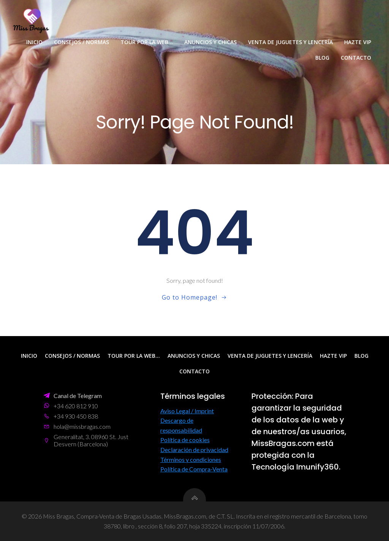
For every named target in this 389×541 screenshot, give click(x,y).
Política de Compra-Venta (194, 469)
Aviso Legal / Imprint (187, 410)
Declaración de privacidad (194, 449)
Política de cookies (185, 440)
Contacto (356, 57)
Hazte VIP (357, 42)
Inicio (34, 42)
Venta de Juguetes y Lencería (290, 42)
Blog (322, 57)
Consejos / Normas (81, 42)
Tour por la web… (146, 42)
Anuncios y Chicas (210, 42)
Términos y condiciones (190, 459)
